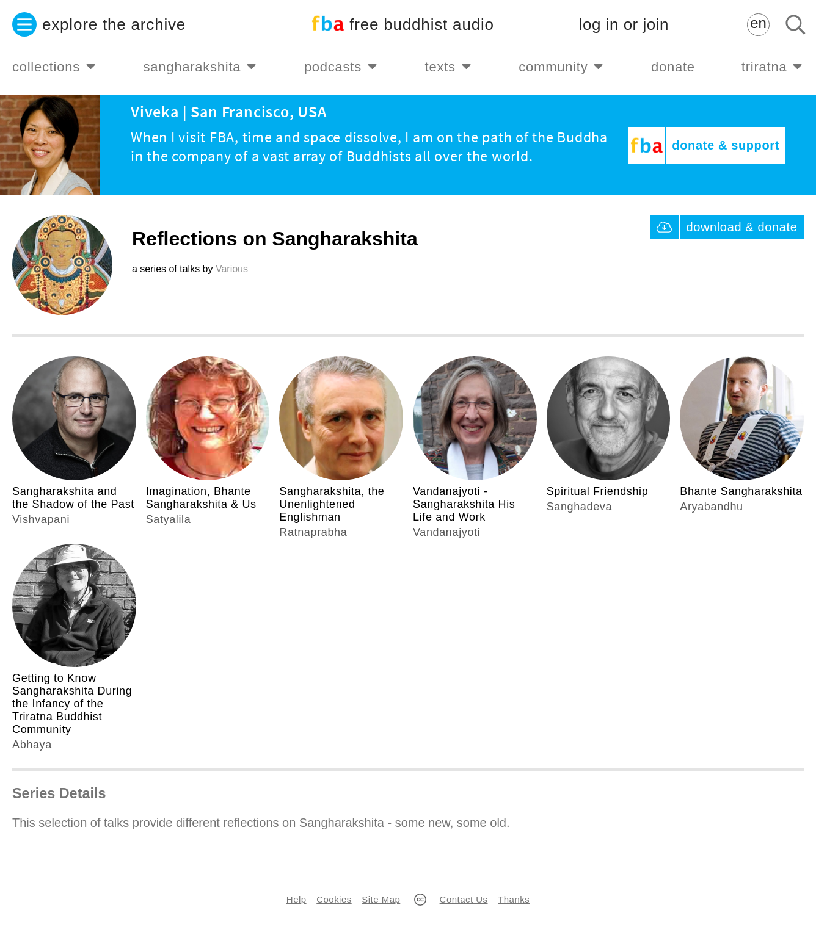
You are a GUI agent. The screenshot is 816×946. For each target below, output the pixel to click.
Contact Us (464, 899)
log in (624, 24)
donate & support (725, 145)
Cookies (333, 899)
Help (296, 899)
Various (232, 269)
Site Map (381, 899)
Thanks (514, 899)
